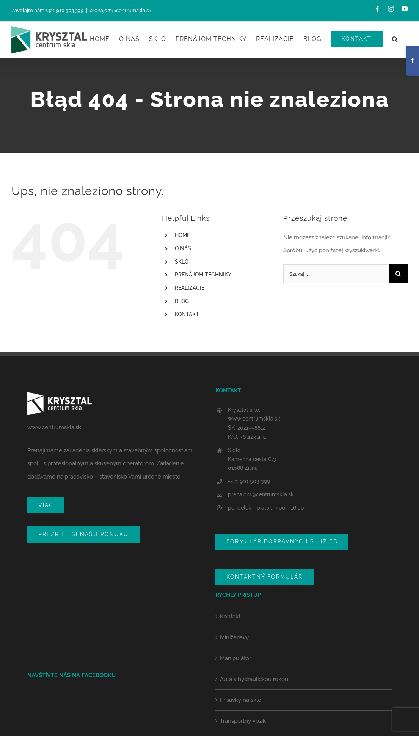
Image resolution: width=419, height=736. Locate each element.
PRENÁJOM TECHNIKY (203, 274)
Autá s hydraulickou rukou (254, 679)
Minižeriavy (234, 637)
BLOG (182, 301)
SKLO (181, 262)
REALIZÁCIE (189, 288)
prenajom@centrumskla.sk (120, 10)
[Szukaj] (395, 39)
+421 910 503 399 (65, 10)
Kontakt (230, 616)
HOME (182, 235)
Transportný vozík (243, 720)
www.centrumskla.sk (54, 427)
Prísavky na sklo (240, 700)
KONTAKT (187, 314)
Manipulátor (235, 658)
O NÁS (183, 248)
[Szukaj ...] (336, 273)
